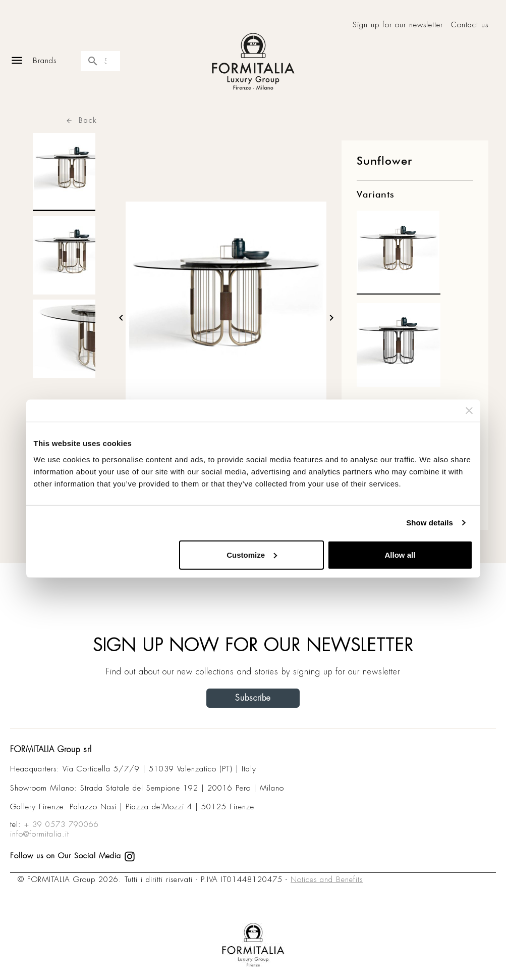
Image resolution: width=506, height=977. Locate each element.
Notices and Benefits (327, 879)
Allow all (400, 554)
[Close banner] (469, 410)
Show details (429, 522)
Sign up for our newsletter (398, 25)
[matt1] (398, 347)
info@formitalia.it (39, 834)
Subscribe (253, 698)
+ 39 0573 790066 (61, 824)
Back (81, 120)
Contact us (469, 25)
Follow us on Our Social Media (72, 856)
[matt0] (398, 255)
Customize (252, 554)
